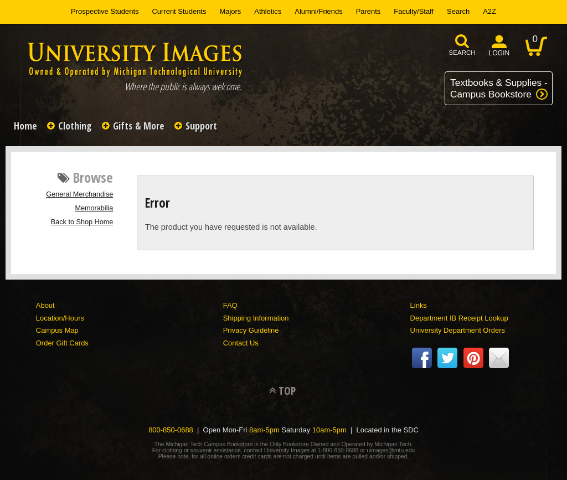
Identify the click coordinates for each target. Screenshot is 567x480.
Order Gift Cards (62, 343)
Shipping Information (256, 318)
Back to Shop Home (82, 222)
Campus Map (57, 330)
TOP (287, 390)
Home (25, 125)
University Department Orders (457, 330)
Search (458, 11)
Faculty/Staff (414, 11)
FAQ (230, 305)
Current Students (179, 11)
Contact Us (241, 343)
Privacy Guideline (251, 330)
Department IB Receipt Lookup (459, 318)
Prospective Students (104, 11)
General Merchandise (79, 194)
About (45, 305)
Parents (368, 11)
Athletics (267, 11)
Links (418, 305)
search (462, 52)
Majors (230, 11)
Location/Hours (60, 318)
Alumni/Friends (318, 11)
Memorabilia (94, 208)
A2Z (489, 11)
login (499, 53)
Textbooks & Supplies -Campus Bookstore (499, 88)
